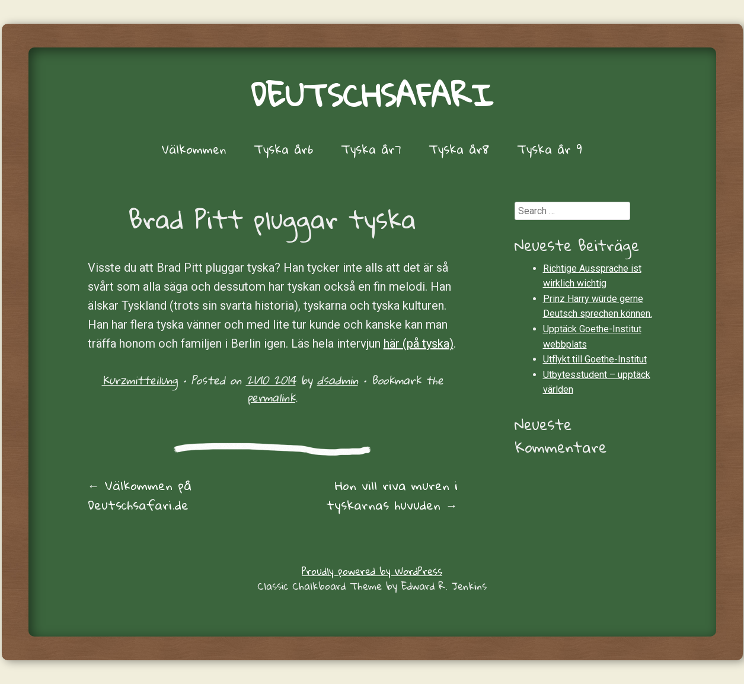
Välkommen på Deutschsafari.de (139, 495)
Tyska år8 (459, 149)
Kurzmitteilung (140, 380)
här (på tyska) (419, 343)
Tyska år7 (371, 149)
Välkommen (194, 149)
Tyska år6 (283, 149)
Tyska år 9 (549, 149)
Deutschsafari (372, 94)
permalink (271, 397)
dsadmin (337, 380)
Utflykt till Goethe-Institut (595, 359)
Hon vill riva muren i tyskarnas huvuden (392, 495)
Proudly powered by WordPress (372, 571)
